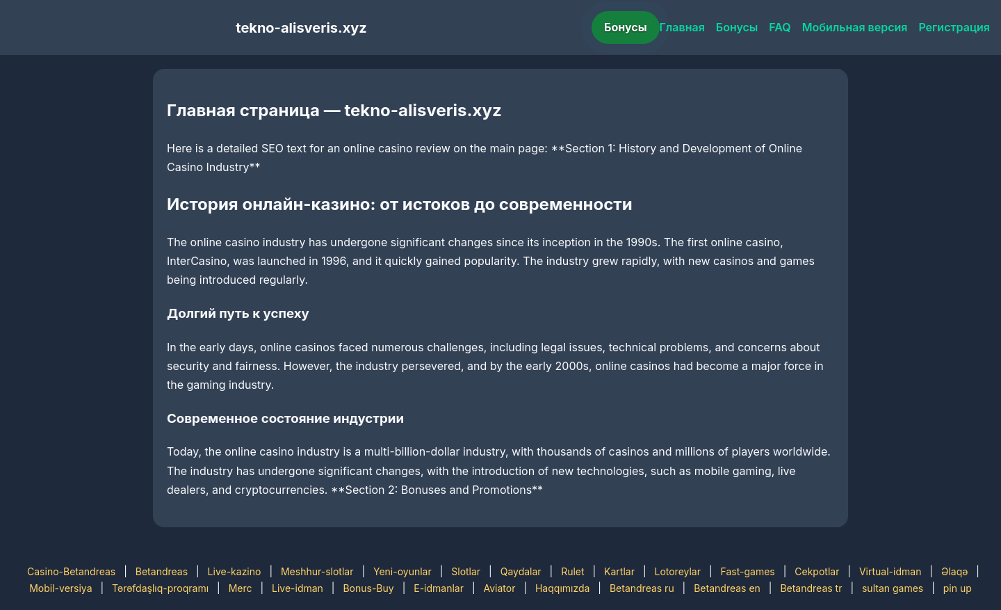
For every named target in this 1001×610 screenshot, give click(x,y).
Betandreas (162, 571)
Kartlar (619, 571)
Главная (682, 27)
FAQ (779, 27)
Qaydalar (521, 571)
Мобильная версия (855, 27)
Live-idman (297, 588)
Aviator (500, 588)
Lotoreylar (677, 571)
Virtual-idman (890, 571)
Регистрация (954, 27)
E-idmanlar (439, 588)
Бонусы (625, 27)
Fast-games (748, 571)
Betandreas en (727, 588)
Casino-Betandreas (71, 571)
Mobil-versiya (60, 588)
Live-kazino (234, 571)
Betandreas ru (642, 588)
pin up (957, 588)
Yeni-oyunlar (402, 571)
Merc (240, 588)
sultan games (892, 588)
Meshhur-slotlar (317, 571)
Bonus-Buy (368, 588)
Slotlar (465, 571)
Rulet (572, 571)
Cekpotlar (817, 571)
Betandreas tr (811, 588)
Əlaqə (954, 571)
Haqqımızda (562, 588)
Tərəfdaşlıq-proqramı (160, 588)
